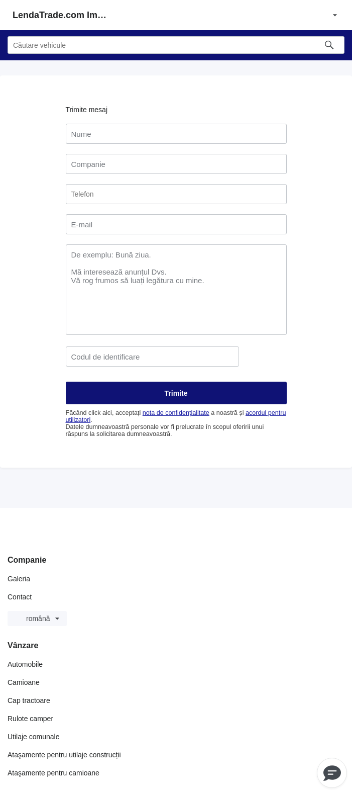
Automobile (25, 664)
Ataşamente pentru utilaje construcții (64, 755)
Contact (20, 597)
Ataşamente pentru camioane (53, 773)
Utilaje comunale (34, 737)
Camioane (24, 682)
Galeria (19, 579)
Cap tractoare (29, 700)
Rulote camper (30, 719)
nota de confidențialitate (176, 412)
